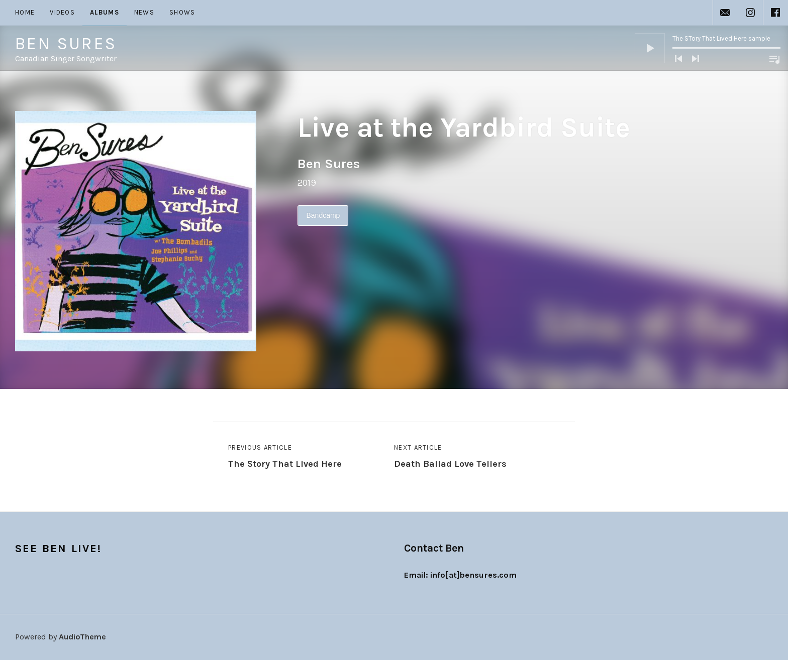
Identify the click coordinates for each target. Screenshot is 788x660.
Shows (182, 12)
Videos (62, 12)
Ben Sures (66, 44)
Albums (104, 12)
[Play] (650, 48)
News (144, 12)
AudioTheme (82, 636)
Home (25, 12)
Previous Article (285, 457)
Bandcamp (323, 215)
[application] (707, 48)
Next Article (450, 457)
